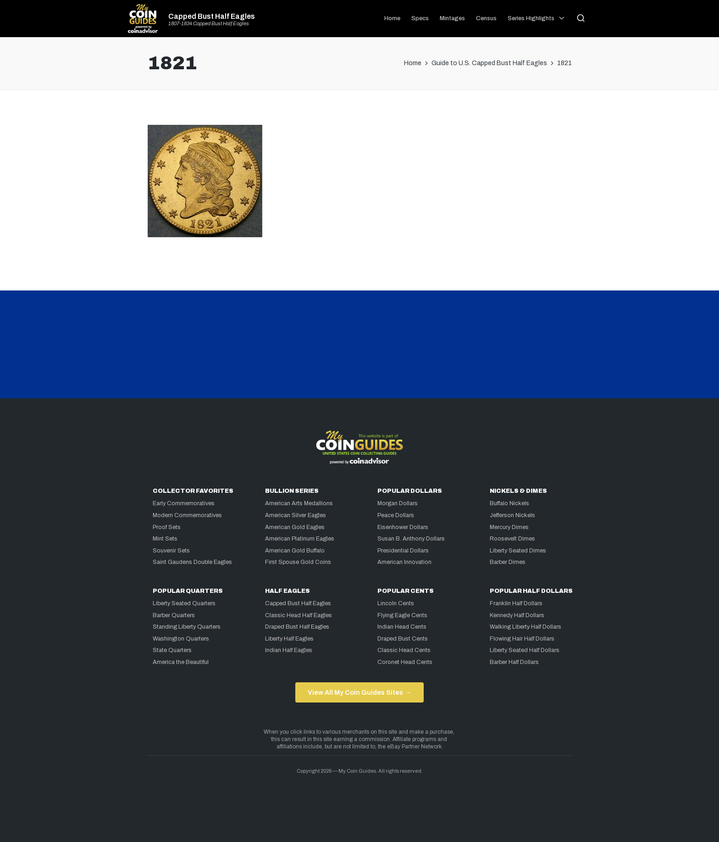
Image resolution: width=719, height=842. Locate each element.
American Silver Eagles (295, 515)
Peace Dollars (395, 515)
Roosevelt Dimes (512, 538)
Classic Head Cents (404, 650)
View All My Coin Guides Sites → (359, 692)
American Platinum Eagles (299, 538)
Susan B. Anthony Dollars (411, 538)
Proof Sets (167, 527)
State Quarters (172, 650)
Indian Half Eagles (288, 650)
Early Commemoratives (184, 503)
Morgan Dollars (397, 503)
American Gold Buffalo (295, 550)
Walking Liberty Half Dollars (525, 627)
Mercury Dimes (509, 527)
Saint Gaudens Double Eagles (192, 562)
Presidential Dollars (403, 550)
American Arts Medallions (299, 503)
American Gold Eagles (295, 527)
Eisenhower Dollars (402, 527)
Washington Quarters (181, 639)
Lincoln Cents (395, 603)
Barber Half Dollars (514, 662)
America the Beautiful (181, 662)
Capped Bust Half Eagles (211, 16)
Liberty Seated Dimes (518, 550)
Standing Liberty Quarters (187, 627)
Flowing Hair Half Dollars (522, 639)
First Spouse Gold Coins (298, 562)
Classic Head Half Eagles (298, 615)
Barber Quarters (174, 615)
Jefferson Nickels (512, 515)
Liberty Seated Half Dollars (524, 650)
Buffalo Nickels (509, 503)
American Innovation (404, 562)
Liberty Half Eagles (289, 639)
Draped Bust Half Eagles (297, 627)
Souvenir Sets (171, 550)
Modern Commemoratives (187, 515)
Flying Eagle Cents (402, 615)
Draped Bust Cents (402, 639)
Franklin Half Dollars (516, 603)
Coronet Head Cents (404, 662)
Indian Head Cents (401, 627)
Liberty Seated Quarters (184, 603)
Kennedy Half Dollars (517, 615)
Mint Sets (165, 538)
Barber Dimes (507, 562)
